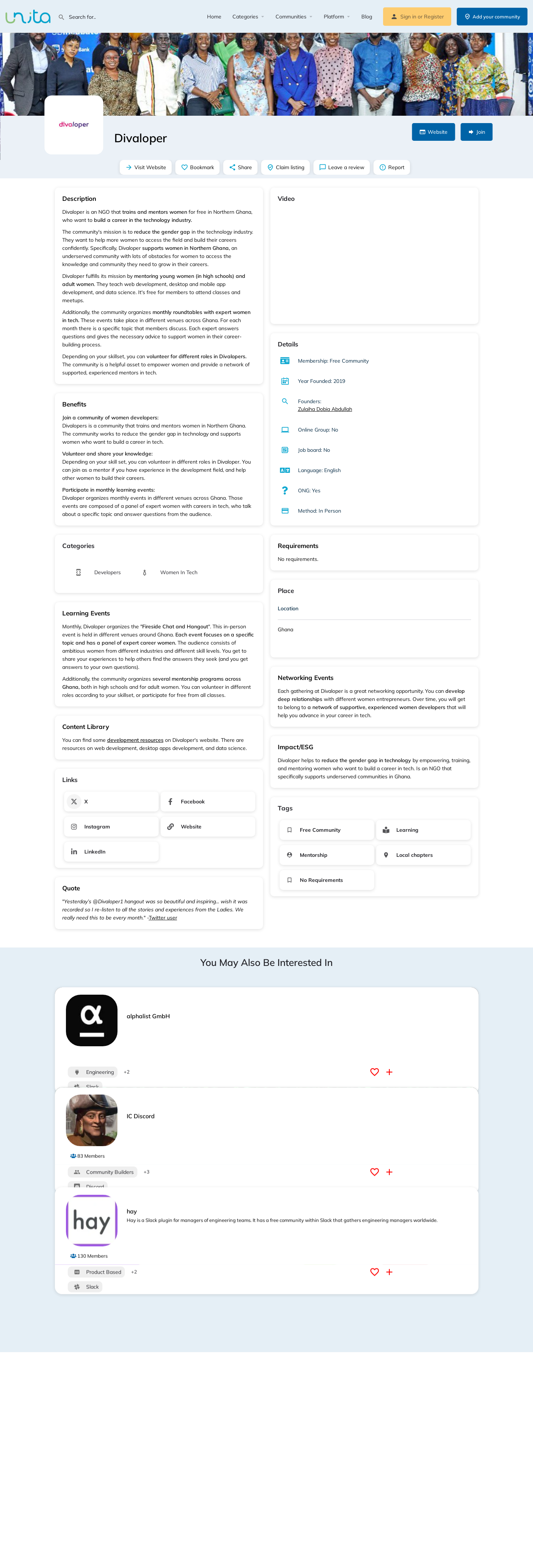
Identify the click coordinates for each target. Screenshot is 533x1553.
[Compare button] (390, 1072)
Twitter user (163, 917)
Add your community (492, 16)
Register (434, 16)
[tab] (374, 610)
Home (214, 16)
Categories (245, 16)
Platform (334, 16)
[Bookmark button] (375, 1072)
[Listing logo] (73, 124)
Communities (291, 16)
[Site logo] (29, 16)
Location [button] (288, 608)
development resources (135, 740)
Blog (366, 16)
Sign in (408, 16)
